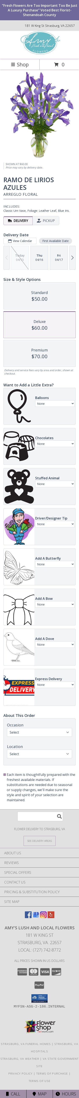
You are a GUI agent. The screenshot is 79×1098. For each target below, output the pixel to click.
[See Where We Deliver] (40, 841)
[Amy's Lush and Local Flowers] (39, 53)
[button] (39, 998)
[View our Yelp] (51, 916)
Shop (20, 64)
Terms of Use (40, 1081)
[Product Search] (40, 816)
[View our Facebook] (28, 916)
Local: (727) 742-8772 (39, 950)
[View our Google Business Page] (35, 916)
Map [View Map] (40, 1094)
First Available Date (55, 241)
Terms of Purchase (52, 1073)
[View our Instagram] (43, 916)
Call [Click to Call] (13, 1094)
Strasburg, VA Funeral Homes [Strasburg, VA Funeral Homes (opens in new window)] (26, 1044)
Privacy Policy (20, 1073)
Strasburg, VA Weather (19, 1059)
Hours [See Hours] (66, 1094)
